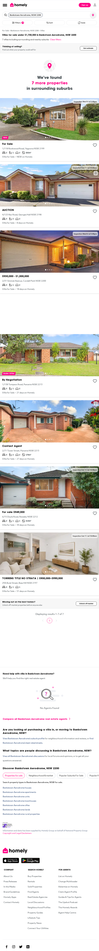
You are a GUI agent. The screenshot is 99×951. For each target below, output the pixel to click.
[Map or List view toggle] (93, 15)
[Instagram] (13, 946)
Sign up (84, 5)
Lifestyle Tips (34, 917)
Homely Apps (10, 897)
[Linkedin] (28, 946)
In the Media (9, 886)
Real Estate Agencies (37, 897)
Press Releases (10, 881)
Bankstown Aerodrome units (16, 796)
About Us (8, 876)
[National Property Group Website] (7, 824)
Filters (18, 22)
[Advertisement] (49, 314)
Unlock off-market (86, 604)
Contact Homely (11, 902)
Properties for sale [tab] (13, 775)
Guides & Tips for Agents (69, 897)
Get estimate (88, 48)
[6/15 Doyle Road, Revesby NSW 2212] (49, 497)
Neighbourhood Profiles (39, 907)
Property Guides (35, 912)
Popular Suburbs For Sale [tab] (71, 775)
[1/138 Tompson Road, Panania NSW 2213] (49, 365)
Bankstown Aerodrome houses (17, 787)
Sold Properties (35, 886)
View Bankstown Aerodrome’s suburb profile (23, 738)
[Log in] (95, 5)
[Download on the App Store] (12, 860)
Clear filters (55, 39)
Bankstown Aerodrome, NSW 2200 (25, 30)
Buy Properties (34, 876)
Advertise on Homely (68, 886)
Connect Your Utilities (38, 928)
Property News (34, 923)
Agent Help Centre (67, 912)
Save (81, 22)
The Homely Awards (67, 907)
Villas (42, 30)
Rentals (31, 881)
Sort (49, 22)
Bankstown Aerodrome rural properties (21, 814)
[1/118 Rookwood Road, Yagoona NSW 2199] (49, 129)
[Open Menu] (5, 5)
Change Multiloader (68, 881)
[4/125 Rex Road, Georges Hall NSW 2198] (49, 195)
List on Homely (65, 876)
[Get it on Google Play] (30, 860)
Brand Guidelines (12, 891)
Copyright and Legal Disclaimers (17, 833)
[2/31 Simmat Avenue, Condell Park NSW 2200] (49, 261)
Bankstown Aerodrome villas (16, 805)
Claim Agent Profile (67, 891)
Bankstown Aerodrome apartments (19, 792)
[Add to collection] (95, 145)
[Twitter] (21, 946)
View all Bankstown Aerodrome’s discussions (23, 756)
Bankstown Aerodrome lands (16, 809)
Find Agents (33, 891)
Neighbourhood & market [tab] (41, 775)
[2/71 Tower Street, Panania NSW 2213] (49, 431)
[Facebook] (6, 946)
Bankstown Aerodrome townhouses (19, 800)
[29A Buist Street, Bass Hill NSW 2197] (49, 563)
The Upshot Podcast (68, 902)
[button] (49, 15)
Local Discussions (36, 902)
